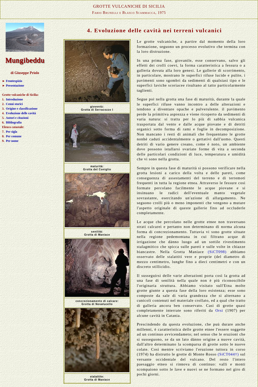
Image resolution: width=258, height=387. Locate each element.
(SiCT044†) (228, 354)
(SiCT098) (217, 252)
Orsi (219, 310)
